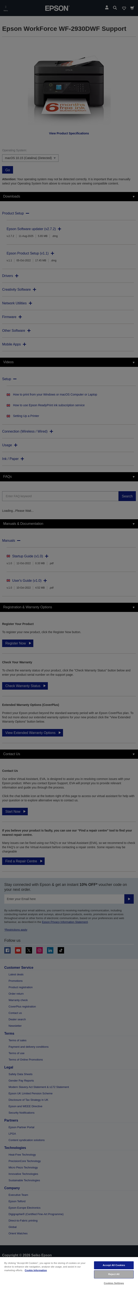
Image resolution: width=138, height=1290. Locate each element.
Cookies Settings (114, 1283)
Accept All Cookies (114, 1265)
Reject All (114, 1274)
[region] (69, 1273)
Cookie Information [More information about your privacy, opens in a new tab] (36, 1270)
